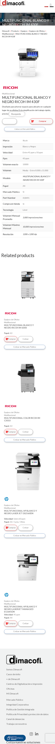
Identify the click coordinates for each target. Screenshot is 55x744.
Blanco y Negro (29, 146)
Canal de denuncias (15, 719)
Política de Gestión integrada (20, 709)
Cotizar (9, 121)
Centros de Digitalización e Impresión (24, 683)
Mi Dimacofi (12, 693)
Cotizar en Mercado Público (24, 129)
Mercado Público (14, 699)
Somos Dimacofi (14, 669)
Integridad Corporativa (17, 704)
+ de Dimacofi (13, 679)
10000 (25, 164)
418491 (26, 198)
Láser (25, 210)
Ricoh (25, 140)
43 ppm (26, 158)
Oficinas (10, 688)
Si (23, 192)
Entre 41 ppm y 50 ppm (33, 152)
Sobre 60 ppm (19, 519)
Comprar (38, 121)
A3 (11, 333)
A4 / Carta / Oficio (17, 522)
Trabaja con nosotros (16, 723)
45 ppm (17, 614)
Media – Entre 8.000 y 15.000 (35, 170)
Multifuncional (8, 93)
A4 (24, 186)
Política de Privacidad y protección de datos (27, 714)
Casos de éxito (13, 674)
